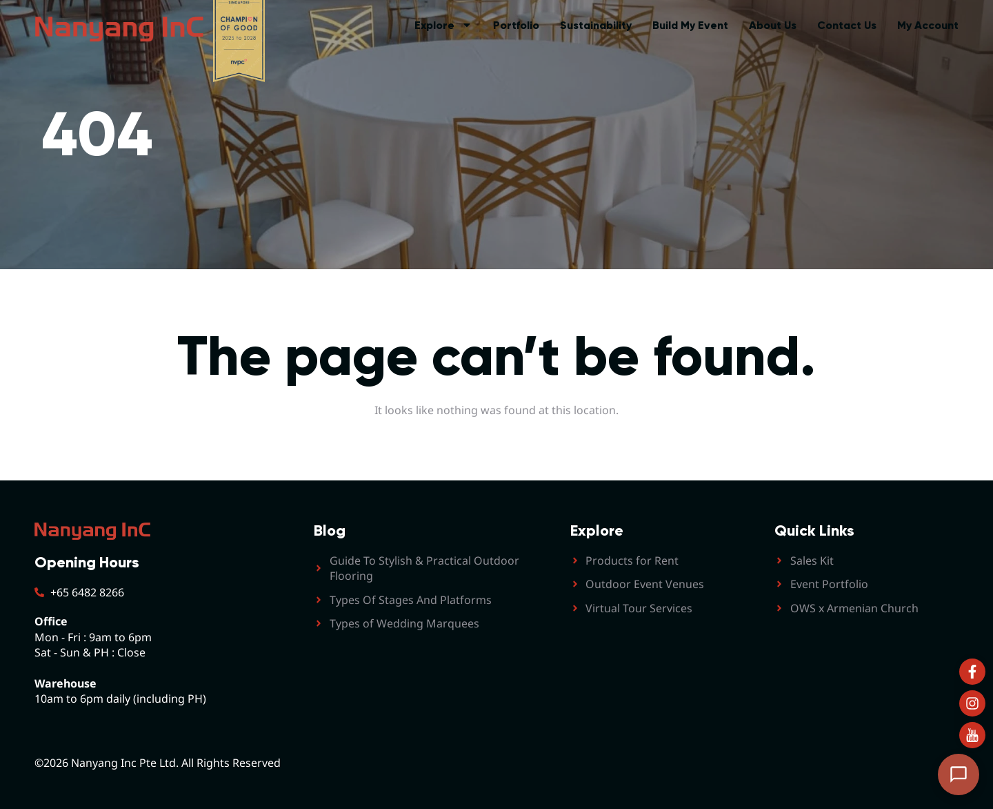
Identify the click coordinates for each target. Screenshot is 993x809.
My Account (928, 25)
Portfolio (516, 25)
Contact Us (846, 25)
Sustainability (596, 25)
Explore (443, 25)
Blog (329, 530)
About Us (772, 25)
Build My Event (690, 25)
